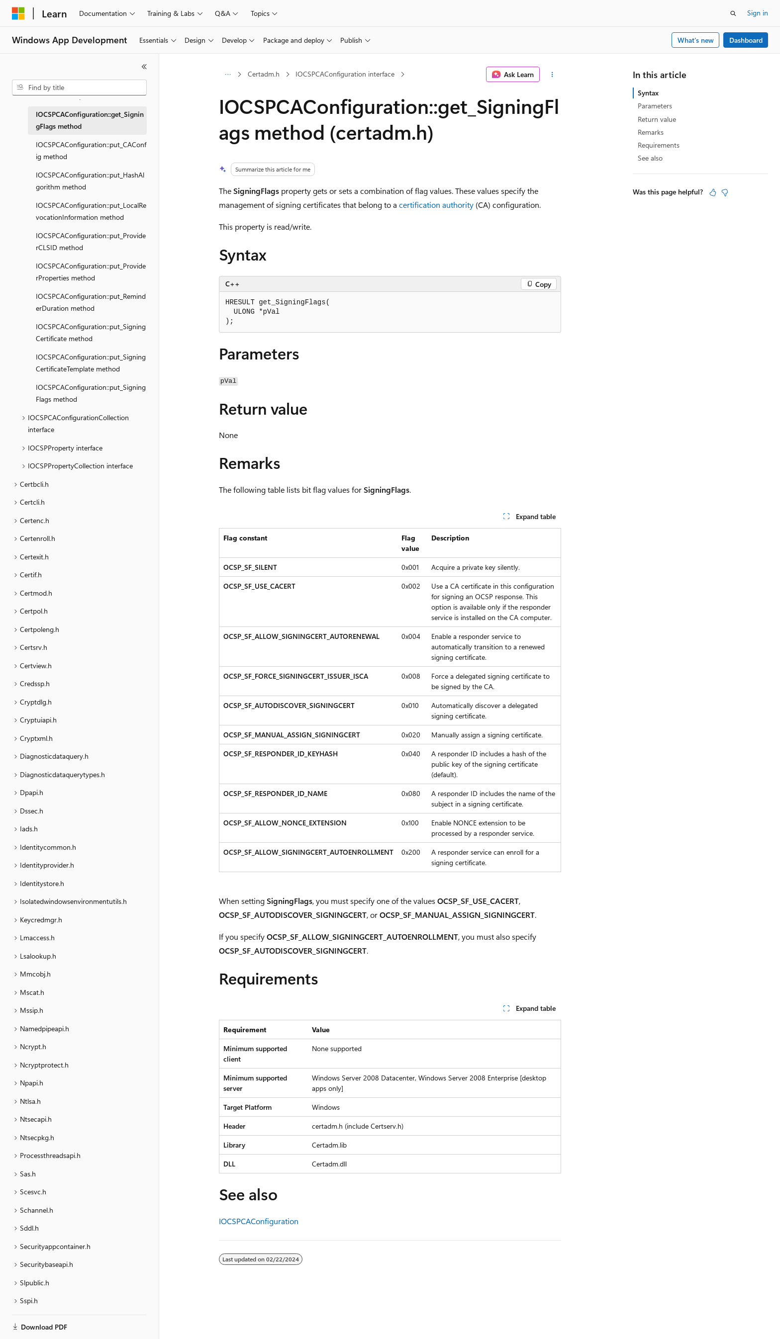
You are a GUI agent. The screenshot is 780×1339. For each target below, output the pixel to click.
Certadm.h (264, 74)
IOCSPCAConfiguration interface (344, 74)
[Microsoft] (18, 13)
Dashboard (746, 40)
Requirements (659, 145)
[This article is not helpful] (725, 192)
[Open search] (733, 13)
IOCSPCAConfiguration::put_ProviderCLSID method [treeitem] (91, 242)
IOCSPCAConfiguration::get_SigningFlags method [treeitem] (90, 120)
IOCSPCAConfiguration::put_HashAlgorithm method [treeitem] (90, 181)
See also (650, 158)
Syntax (648, 92)
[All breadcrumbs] (227, 75)
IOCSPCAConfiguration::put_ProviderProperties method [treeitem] (91, 272)
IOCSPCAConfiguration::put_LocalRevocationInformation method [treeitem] (91, 211)
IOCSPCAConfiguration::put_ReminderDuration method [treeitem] (91, 302)
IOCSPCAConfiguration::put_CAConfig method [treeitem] (91, 151)
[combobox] (79, 87)
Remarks (651, 132)
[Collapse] (144, 67)
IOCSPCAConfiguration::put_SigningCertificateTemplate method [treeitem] (91, 363)
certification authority (436, 204)
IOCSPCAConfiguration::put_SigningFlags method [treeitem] (91, 393)
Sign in (757, 12)
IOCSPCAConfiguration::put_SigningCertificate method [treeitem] (91, 333)
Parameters (655, 105)
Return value (657, 119)
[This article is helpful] (713, 192)
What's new (696, 40)
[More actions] (552, 75)
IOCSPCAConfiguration (258, 1221)
